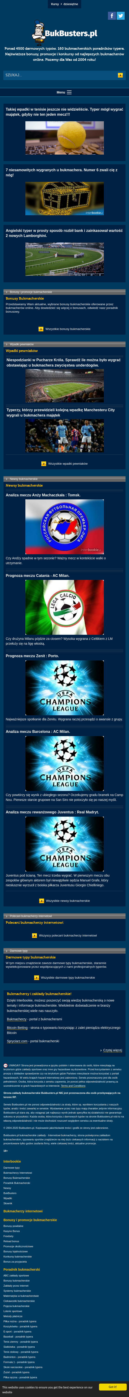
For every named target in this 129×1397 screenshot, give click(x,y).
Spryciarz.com (17, 1041)
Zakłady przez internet (15, 1285)
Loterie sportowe (12, 1311)
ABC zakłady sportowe (16, 1275)
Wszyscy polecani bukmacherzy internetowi (68, 935)
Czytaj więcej (112, 1050)
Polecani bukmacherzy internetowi (31, 916)
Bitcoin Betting (17, 1028)
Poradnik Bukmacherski (16, 1183)
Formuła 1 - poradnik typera (19, 1362)
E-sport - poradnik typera (17, 1331)
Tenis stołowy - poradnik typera (20, 1351)
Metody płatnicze (12, 1316)
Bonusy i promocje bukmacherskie (31, 292)
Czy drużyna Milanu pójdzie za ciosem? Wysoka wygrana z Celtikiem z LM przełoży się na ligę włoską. (64, 609)
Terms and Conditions (73, 1085)
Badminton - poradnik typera (19, 1357)
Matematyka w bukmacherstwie (21, 1295)
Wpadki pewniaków (22, 344)
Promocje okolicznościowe (18, 1246)
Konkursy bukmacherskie (17, 1256)
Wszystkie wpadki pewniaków (67, 463)
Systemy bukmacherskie (17, 1290)
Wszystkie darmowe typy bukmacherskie (68, 977)
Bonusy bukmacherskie (16, 1280)
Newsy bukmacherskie (24, 479)
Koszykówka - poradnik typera (20, 1326)
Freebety (8, 1236)
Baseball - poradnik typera (18, 1336)
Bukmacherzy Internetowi (17, 1172)
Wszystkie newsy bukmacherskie (68, 900)
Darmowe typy (19, 950)
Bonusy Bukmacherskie (16, 1177)
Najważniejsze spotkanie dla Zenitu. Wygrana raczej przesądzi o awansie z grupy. (64, 687)
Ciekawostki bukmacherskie (19, 1301)
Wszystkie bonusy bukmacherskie (67, 329)
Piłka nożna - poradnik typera (19, 1321)
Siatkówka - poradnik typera (19, 1346)
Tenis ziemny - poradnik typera (20, 1341)
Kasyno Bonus (11, 1231)
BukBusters (9, 1193)
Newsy (7, 1188)
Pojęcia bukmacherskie (16, 1306)
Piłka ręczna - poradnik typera (20, 1377)
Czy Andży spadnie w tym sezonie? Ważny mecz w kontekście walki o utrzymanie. (64, 529)
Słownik (7, 1203)
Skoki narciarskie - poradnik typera (22, 1367)
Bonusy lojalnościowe (15, 1251)
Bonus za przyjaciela (15, 1261)
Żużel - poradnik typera (16, 1372)
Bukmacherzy (17, 1019)
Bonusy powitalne (13, 1226)
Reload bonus (11, 1241)
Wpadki (7, 1198)
